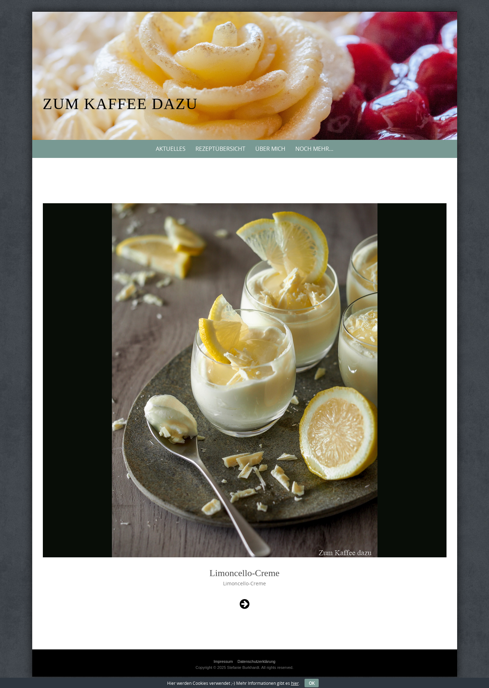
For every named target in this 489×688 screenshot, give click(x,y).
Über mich (270, 149)
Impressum (223, 661)
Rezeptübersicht (220, 149)
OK (311, 683)
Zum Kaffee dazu (120, 104)
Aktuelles (171, 149)
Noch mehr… (314, 149)
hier (295, 683)
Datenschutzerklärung (256, 661)
